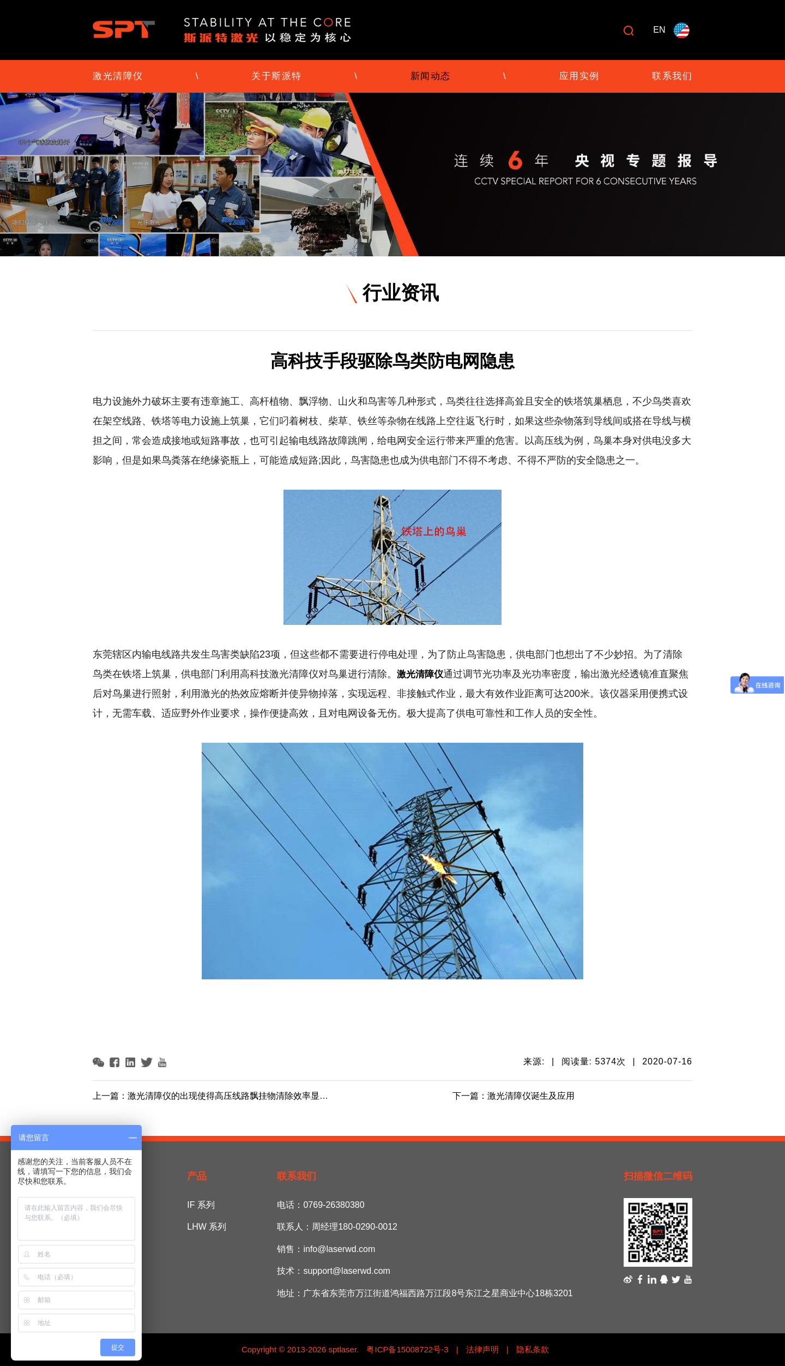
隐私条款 (532, 1349)
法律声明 (482, 1349)
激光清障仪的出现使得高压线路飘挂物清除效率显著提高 (237, 1095)
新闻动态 (430, 76)
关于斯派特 (276, 76)
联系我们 (672, 76)
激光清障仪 (118, 76)
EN (659, 29)
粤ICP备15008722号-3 (406, 1349)
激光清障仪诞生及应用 (531, 1095)
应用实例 (579, 76)
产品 (197, 1176)
